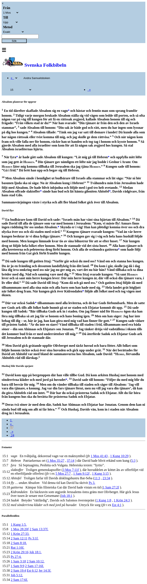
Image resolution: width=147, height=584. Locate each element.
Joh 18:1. (35, 552)
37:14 (70, 460)
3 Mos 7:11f (71, 470)
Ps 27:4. (16, 556)
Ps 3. (92, 483)
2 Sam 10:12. (35, 561)
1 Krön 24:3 (122, 500)
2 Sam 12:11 (19, 538)
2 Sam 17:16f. (34, 566)
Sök (14, 40)
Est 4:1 (117, 505)
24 (12, 435)
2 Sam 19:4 (18, 570)
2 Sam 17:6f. (19, 579)
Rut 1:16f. (17, 547)
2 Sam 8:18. (19, 543)
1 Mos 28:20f (20, 529)
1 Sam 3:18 (18, 561)
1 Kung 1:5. (18, 524)
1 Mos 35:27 (55, 460)
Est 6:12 (32, 570)
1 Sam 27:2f (111, 487)
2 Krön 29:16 (19, 552)
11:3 (97, 478)
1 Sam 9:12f (81, 473)
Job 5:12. (17, 575)
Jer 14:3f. (45, 570)
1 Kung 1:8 (103, 500)
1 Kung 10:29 (119, 456)
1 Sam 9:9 (17, 566)
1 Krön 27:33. (20, 534)
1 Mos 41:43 (99, 456)
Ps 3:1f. (33, 538)
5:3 (133, 460)
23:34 (106, 478)
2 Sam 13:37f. (39, 529)
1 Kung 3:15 (100, 473)
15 (11, 428)
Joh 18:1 (66, 495)
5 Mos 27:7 (63, 473)
